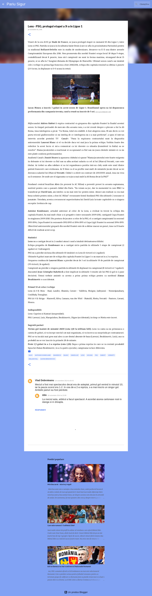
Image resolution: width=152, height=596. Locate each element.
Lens (82, 355)
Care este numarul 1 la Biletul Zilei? (61, 525)
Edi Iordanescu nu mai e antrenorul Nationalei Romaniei (69, 566)
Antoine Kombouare (43, 355)
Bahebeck (57, 355)
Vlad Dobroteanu (44, 380)
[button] (29, 34)
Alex (30, 355)
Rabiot (102, 355)
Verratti (111, 355)
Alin (44, 395)
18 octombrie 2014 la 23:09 (57, 395)
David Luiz (74, 355)
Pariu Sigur (16, 4)
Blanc (66, 355)
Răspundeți (40, 410)
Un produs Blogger (76, 592)
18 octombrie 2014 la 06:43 (64, 381)
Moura (89, 355)
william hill (33, 359)
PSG (96, 355)
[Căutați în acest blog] (137, 4)
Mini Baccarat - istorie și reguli (59, 484)
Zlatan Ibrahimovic (47, 359)
